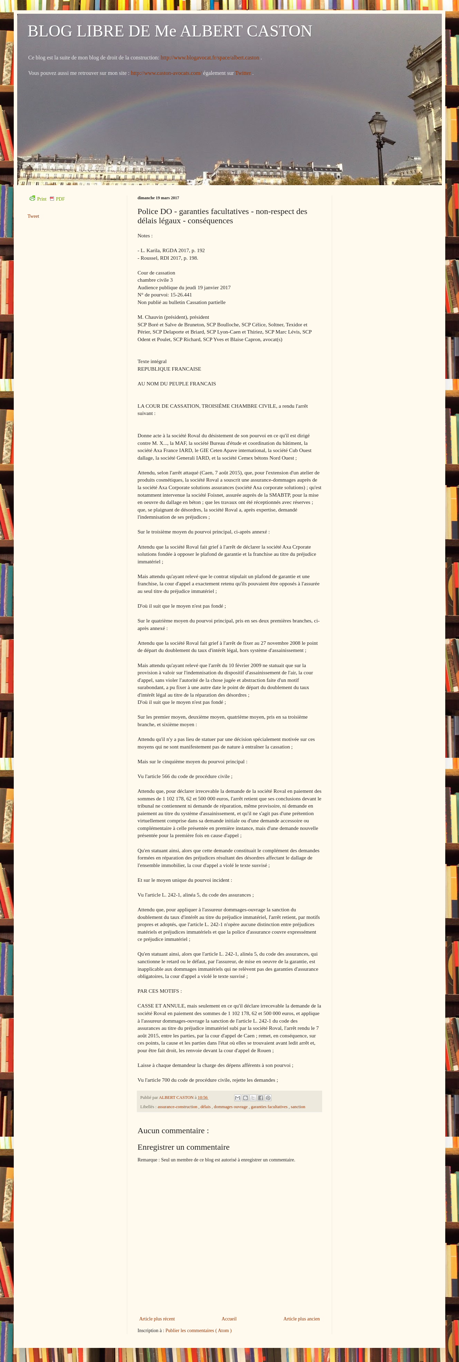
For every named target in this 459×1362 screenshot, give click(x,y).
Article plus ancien (301, 1318)
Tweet (33, 216)
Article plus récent (157, 1318)
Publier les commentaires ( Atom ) (198, 1330)
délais (206, 1106)
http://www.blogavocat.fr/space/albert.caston (210, 57)
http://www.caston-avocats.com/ (166, 73)
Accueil (229, 1318)
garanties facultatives (270, 1106)
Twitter (243, 73)
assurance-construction (177, 1106)
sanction (298, 1106)
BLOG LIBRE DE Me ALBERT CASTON (170, 31)
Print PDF (47, 199)
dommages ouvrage (231, 1106)
